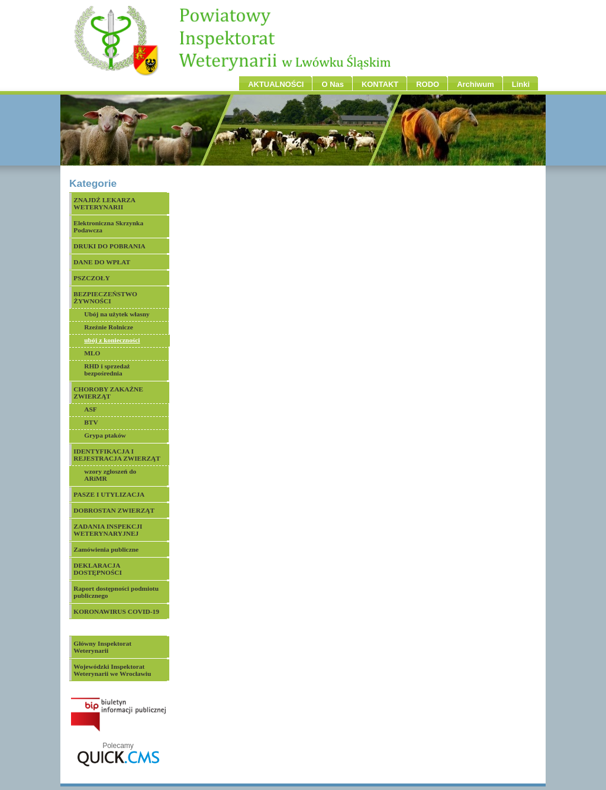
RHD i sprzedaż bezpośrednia (107, 369)
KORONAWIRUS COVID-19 (116, 611)
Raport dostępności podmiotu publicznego (116, 592)
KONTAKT (380, 84)
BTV (91, 422)
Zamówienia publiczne (105, 549)
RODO (427, 84)
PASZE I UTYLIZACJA (108, 494)
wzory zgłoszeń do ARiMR (110, 475)
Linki (521, 84)
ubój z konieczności (112, 340)
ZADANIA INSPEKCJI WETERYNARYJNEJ (107, 530)
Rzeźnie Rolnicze (108, 327)
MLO (92, 353)
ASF (90, 409)
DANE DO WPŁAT (101, 262)
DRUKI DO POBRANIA (109, 246)
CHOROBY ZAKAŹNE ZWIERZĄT (108, 393)
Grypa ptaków (105, 435)
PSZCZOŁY (91, 277)
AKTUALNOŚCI (276, 84)
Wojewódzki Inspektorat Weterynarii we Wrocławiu (112, 670)
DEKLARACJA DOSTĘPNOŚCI (97, 569)
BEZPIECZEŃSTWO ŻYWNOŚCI (105, 297)
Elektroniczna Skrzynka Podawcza (108, 226)
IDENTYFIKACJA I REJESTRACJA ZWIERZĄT (116, 455)
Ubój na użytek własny (116, 314)
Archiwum (475, 84)
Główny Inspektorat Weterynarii (102, 647)
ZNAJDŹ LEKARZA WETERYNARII (104, 203)
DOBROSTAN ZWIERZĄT (113, 510)
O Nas (332, 84)
